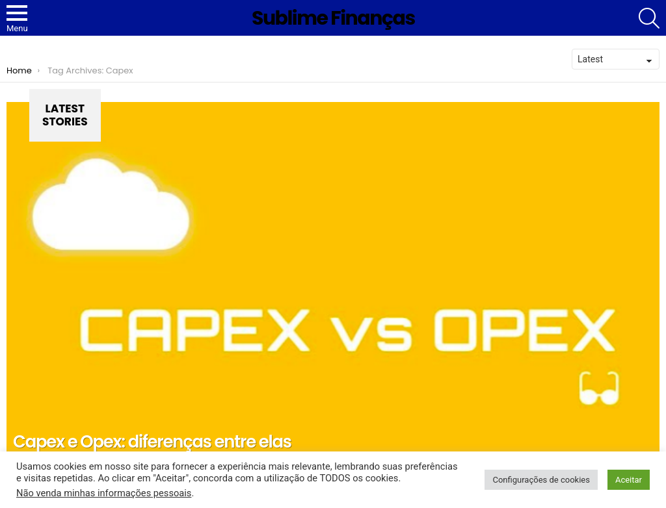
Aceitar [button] (628, 480)
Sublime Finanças (333, 18)
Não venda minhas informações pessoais (103, 493)
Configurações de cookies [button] (540, 480)
